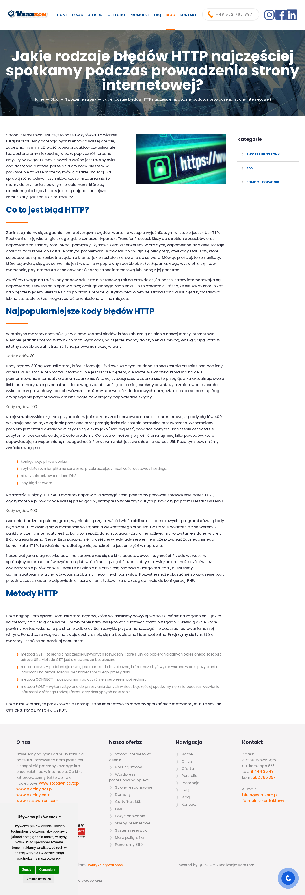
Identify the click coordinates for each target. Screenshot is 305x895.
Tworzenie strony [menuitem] (263, 154)
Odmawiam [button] (47, 869)
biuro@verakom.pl (260, 795)
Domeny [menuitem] (123, 794)
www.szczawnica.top (59, 783)
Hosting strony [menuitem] (128, 767)
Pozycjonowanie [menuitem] (130, 816)
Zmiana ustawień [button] (39, 879)
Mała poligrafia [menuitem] (129, 837)
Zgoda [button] (26, 869)
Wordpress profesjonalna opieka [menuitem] (129, 777)
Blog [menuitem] (170, 15)
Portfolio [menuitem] (115, 15)
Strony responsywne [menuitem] (134, 787)
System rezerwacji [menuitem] (132, 830)
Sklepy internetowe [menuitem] (133, 823)
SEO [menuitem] (249, 168)
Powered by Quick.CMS (197, 864)
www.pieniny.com (33, 795)
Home (38, 99)
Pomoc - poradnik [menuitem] (262, 182)
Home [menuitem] (62, 15)
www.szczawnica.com (37, 800)
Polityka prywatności (106, 865)
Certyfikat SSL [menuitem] (128, 801)
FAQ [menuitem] (157, 15)
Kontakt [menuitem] (188, 15)
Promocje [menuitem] (139, 15)
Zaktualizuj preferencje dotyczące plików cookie (58, 881)
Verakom (246, 864)
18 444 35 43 (261, 771)
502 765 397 (264, 777)
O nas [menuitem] (77, 15)
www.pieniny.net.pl (34, 789)
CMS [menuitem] (119, 808)
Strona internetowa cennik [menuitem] (130, 757)
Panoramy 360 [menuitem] (129, 844)
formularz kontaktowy (263, 800)
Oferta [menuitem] (94, 15)
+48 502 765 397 (234, 14)
